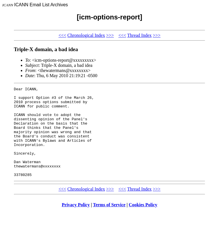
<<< (62, 35)
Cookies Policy (143, 222)
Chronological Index (86, 35)
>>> (110, 35)
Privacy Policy (76, 222)
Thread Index (139, 35)
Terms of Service (109, 222)
